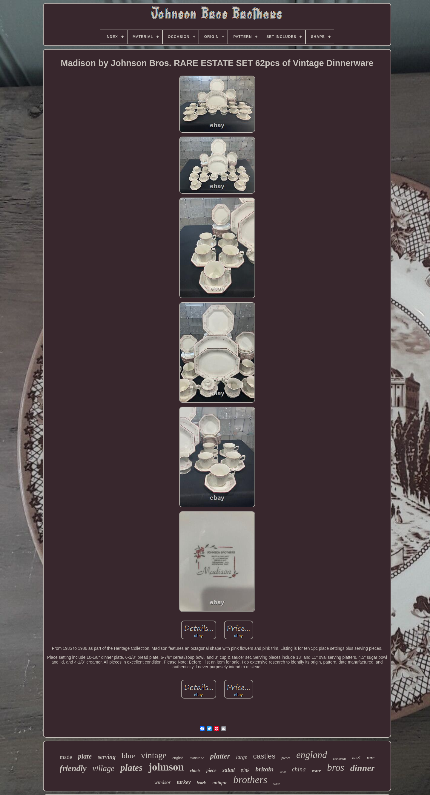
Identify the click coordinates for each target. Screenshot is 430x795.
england (311, 754)
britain (264, 769)
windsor (162, 782)
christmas (339, 758)
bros (335, 767)
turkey (184, 782)
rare (370, 757)
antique (220, 782)
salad (228, 770)
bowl (356, 758)
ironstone (197, 758)
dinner (362, 768)
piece (211, 770)
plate (85, 756)
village (103, 768)
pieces (285, 758)
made (66, 757)
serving (107, 756)
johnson (166, 767)
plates (131, 767)
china (299, 769)
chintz (195, 770)
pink (245, 770)
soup (283, 771)
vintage (153, 755)
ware (316, 770)
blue (128, 755)
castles (264, 756)
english (178, 758)
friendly (73, 768)
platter (220, 756)
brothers (250, 779)
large (241, 757)
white (276, 783)
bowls (202, 783)
